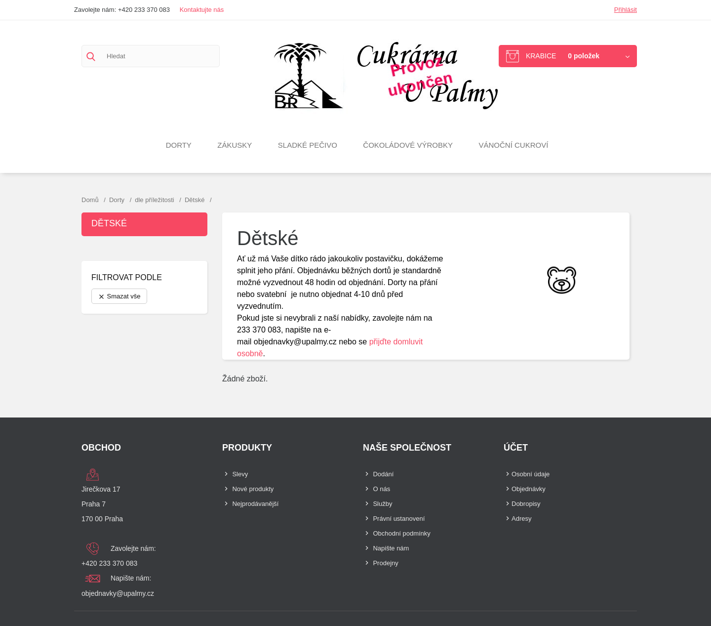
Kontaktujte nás (202, 9)
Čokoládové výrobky (408, 145)
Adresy (521, 518)
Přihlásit (625, 9)
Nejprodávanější (255, 503)
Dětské (109, 223)
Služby (382, 503)
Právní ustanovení (399, 518)
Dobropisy (526, 503)
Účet (516, 448)
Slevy (240, 474)
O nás (381, 489)
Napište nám (391, 548)
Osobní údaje (531, 474)
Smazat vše (119, 296)
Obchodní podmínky (401, 533)
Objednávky (529, 489)
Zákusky (234, 145)
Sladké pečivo (307, 145)
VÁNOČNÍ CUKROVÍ (514, 145)
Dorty (179, 145)
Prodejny (385, 563)
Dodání (383, 474)
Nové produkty (253, 489)
